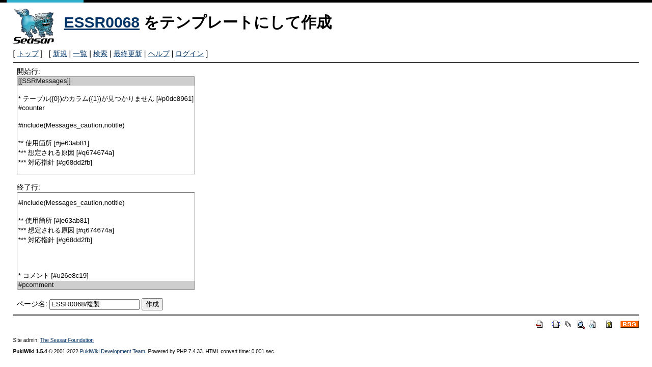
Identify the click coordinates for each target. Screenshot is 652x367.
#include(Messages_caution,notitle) (106, 125)
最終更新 (128, 53)
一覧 (80, 53)
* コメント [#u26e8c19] (106, 276)
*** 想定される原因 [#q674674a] (106, 153)
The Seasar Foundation (67, 340)
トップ (28, 53)
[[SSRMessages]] (106, 81)
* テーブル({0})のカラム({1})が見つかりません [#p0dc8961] (106, 99)
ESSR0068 (102, 22)
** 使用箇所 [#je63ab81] (106, 143)
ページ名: (32, 304)
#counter (106, 108)
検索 (100, 53)
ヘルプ (159, 53)
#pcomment (106, 285)
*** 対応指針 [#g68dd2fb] (106, 163)
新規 (60, 53)
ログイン (189, 53)
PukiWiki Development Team (112, 351)
